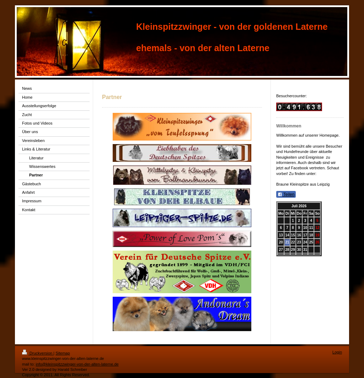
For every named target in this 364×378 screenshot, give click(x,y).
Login (337, 352)
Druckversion (37, 353)
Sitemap (62, 353)
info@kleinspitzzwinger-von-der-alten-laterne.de (77, 364)
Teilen (286, 194)
